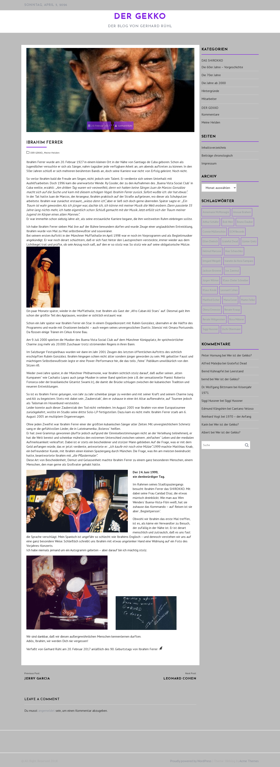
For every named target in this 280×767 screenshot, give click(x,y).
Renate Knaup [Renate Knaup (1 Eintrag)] (232, 309)
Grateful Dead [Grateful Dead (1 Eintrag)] (230, 241)
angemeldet (46, 710)
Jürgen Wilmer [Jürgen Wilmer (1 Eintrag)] (211, 280)
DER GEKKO (140, 17)
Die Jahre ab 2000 (213, 83)
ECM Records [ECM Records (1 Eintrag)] (237, 231)
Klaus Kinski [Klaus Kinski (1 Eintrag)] (209, 290)
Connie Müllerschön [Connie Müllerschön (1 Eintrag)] (214, 231)
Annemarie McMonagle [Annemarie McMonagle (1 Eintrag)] (216, 212)
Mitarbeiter (209, 99)
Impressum (208, 163)
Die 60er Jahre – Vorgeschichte (222, 67)
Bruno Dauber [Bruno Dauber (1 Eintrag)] (245, 222)
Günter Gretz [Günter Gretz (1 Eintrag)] (249, 241)
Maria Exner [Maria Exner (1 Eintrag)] (230, 300)
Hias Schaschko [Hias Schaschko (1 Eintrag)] (234, 251)
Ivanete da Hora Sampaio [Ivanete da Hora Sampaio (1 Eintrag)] (239, 261)
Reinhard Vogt (210, 416)
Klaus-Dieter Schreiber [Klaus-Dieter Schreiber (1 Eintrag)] (235, 280)
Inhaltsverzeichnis (213, 147)
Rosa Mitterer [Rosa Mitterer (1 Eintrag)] (236, 319)
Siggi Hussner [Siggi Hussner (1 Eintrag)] (210, 329)
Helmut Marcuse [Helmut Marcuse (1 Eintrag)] (212, 251)
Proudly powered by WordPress (190, 761)
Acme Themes (249, 761)
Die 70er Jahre (211, 75)
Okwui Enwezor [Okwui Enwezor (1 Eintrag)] (211, 309)
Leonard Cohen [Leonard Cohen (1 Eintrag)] (229, 290)
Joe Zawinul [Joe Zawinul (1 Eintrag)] (232, 270)
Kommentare (210, 114)
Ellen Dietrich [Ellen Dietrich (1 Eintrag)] (210, 241)
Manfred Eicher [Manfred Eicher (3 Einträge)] (211, 300)
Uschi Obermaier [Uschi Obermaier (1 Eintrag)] (231, 329)
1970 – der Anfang (238, 416)
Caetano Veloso (243, 408)
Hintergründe (210, 91)
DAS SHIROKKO (212, 60)
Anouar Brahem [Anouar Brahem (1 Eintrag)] (242, 212)
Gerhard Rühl (123, 125)
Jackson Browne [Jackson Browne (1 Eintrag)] (212, 270)
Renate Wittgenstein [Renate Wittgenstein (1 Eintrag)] (214, 319)
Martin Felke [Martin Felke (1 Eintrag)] (248, 300)
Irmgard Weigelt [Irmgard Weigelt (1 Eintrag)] (212, 261)
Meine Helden (51, 152)
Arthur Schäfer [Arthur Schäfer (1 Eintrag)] (211, 222)
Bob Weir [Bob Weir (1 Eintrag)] (228, 222)
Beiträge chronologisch (217, 155)
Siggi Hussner (210, 401)
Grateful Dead (237, 363)
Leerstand (236, 371)
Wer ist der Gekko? (239, 355)
